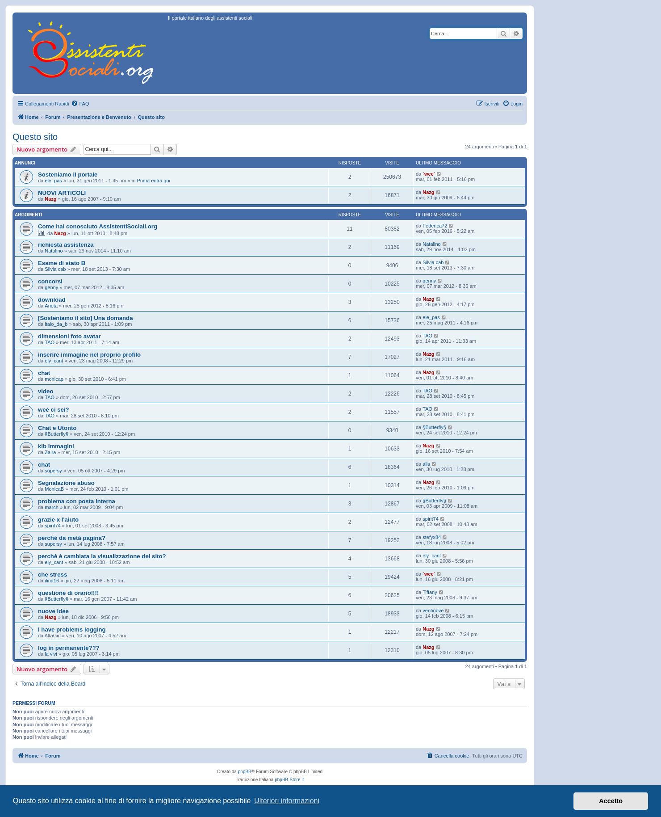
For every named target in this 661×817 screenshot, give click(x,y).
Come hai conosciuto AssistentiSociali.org (97, 226)
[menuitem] (80, 103)
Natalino (54, 250)
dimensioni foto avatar (69, 336)
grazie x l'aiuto (58, 519)
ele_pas (53, 180)
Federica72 (435, 225)
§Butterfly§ (56, 434)
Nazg (50, 199)
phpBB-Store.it (289, 779)
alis (426, 464)
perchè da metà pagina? (71, 538)
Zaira (50, 452)
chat (44, 373)
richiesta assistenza (66, 244)
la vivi (51, 654)
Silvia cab (55, 269)
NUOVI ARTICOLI (62, 193)
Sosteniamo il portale (67, 174)
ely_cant (54, 360)
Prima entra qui (153, 180)
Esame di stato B (61, 263)
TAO (49, 342)
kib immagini (56, 446)
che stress (52, 574)
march (52, 507)
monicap (54, 379)
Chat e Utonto (57, 428)
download (52, 299)
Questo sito (35, 137)
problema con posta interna (76, 501)
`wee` (429, 174)
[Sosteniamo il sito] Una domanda (85, 318)
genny (51, 287)
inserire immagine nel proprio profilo (89, 354)
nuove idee (53, 611)
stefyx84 (432, 537)
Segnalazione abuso (66, 483)
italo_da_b (56, 324)
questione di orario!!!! (68, 593)
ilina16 (52, 580)
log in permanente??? (69, 647)
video (45, 391)
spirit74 (52, 525)
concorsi (50, 281)
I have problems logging (72, 629)
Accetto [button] (611, 800)
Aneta (51, 305)
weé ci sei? (53, 409)
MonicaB (54, 489)
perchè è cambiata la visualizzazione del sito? (102, 556)
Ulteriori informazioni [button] (286, 800)
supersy (53, 470)
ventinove (433, 610)
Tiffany (430, 592)
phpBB (244, 771)
